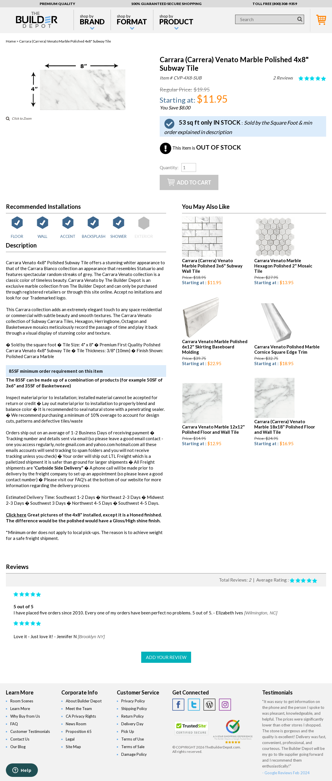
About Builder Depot (84, 701)
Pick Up (127, 731)
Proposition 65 (79, 731)
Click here (16, 514)
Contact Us (19, 739)
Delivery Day (132, 723)
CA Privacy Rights (81, 716)
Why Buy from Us (25, 716)
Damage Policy (134, 754)
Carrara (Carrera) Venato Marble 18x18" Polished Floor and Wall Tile (284, 427)
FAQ (14, 723)
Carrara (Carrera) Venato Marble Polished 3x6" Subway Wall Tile (212, 266)
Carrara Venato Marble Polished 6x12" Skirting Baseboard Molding (214, 347)
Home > (12, 41)
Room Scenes (21, 701)
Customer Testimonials (30, 731)
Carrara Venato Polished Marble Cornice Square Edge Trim (287, 349)
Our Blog (18, 746)
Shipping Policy (134, 708)
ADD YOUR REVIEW (166, 657)
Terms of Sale (132, 746)
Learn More (20, 708)
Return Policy (132, 716)
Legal (70, 739)
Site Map (73, 746)
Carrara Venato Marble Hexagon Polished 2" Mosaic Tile (283, 266)
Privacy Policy (133, 701)
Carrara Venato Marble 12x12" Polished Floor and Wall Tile (213, 429)
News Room (76, 723)
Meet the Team (79, 708)
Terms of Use (132, 739)
